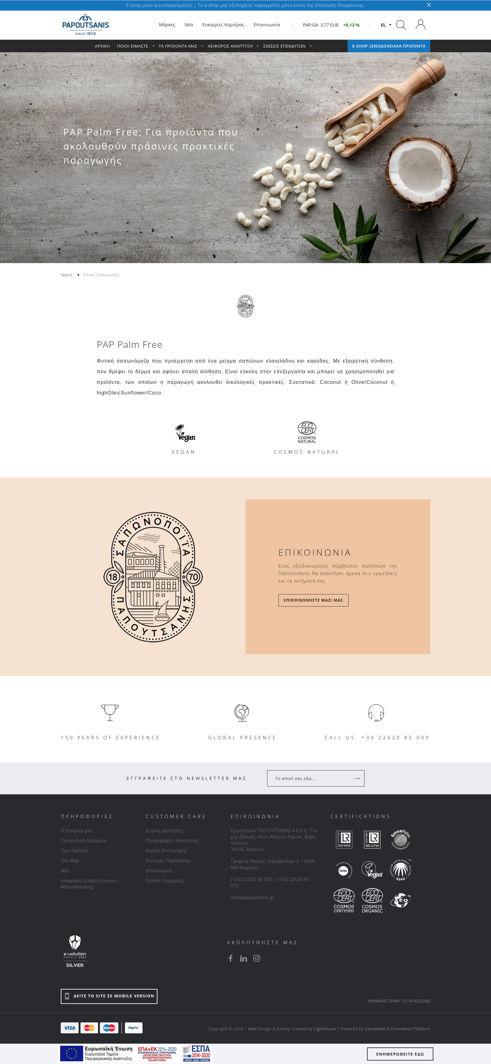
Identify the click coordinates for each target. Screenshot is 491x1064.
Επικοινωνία (159, 870)
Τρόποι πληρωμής (165, 880)
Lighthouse (325, 1028)
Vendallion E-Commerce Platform (397, 1028)
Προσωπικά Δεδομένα (84, 840)
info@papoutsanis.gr (253, 897)
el (383, 25)
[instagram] (256, 958)
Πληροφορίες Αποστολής (172, 840)
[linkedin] (243, 958)
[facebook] (230, 958)
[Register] (357, 778)
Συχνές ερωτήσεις (164, 830)
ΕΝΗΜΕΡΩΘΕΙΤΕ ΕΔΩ (400, 1054)
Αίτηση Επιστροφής (166, 850)
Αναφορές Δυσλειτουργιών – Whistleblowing (91, 884)
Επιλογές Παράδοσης (168, 860)
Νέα (65, 870)
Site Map (70, 860)
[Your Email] (311, 778)
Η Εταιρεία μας (77, 830)
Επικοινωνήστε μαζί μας (313, 600)
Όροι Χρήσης (75, 850)
